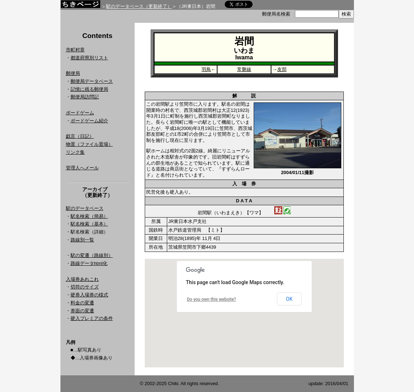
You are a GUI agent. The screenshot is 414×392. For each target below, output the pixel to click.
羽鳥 (206, 69)
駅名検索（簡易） (89, 216)
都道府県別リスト (89, 57)
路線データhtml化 (89, 263)
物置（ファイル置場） (89, 144)
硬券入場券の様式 (89, 295)
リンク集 (75, 152)
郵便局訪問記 (85, 97)
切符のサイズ (85, 287)
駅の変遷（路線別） (92, 255)
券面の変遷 (82, 310)
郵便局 (73, 73)
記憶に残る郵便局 (89, 89)
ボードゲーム (80, 112)
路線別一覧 (82, 240)
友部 (282, 69)
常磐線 (244, 69)
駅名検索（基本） (89, 224)
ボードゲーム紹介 (89, 120)
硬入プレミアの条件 (92, 318)
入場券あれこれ (82, 279)
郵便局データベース (92, 81)
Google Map (244, 313)
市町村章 (75, 49)
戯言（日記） (80, 136)
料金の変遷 (82, 302)
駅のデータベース (85, 208)
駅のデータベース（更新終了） (139, 6)
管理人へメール (82, 167)
